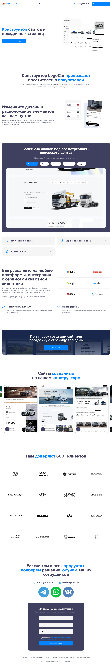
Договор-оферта (36, 657)
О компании (32, 4)
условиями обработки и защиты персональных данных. (56, 638)
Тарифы (46, 657)
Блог (40, 4)
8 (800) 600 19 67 (83, 4)
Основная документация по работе (62, 657)
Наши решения (21, 4)
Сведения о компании (83, 657)
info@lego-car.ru (70, 583)
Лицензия (25, 657)
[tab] (32, 164)
